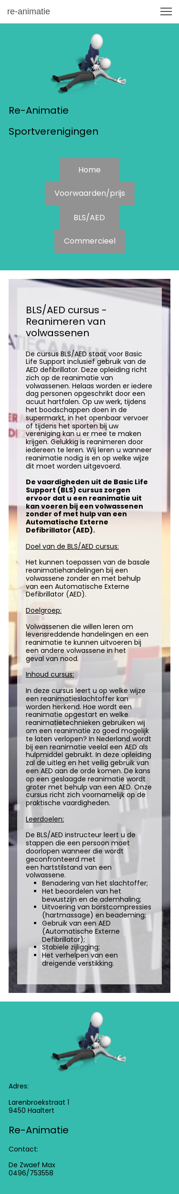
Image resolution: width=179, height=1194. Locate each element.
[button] (166, 11)
